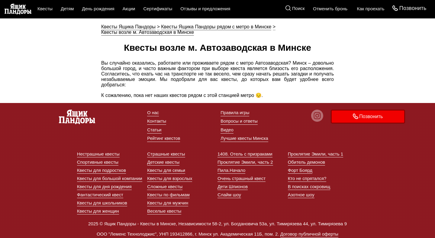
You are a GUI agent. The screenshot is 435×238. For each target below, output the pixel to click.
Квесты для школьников (102, 201)
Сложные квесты (164, 185)
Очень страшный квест (242, 176)
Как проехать (370, 8)
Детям (67, 8)
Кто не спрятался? (307, 176)
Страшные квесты (166, 152)
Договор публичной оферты (309, 232)
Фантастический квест (100, 193)
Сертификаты (157, 8)
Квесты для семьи (166, 168)
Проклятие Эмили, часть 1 (315, 152)
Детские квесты (163, 160)
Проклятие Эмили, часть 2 (245, 160)
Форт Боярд (300, 168)
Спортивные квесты (98, 160)
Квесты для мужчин (167, 201)
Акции (129, 8)
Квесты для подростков (101, 168)
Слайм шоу (229, 193)
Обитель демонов (306, 160)
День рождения (98, 8)
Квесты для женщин (98, 209)
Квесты (45, 8)
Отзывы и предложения (205, 8)
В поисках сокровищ (309, 185)
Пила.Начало (232, 168)
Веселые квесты (164, 209)
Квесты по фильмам (168, 193)
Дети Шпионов (233, 185)
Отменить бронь (330, 8)
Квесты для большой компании (110, 176)
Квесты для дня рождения (104, 185)
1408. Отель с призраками (245, 152)
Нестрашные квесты (98, 152)
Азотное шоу (301, 193)
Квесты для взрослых (169, 176)
